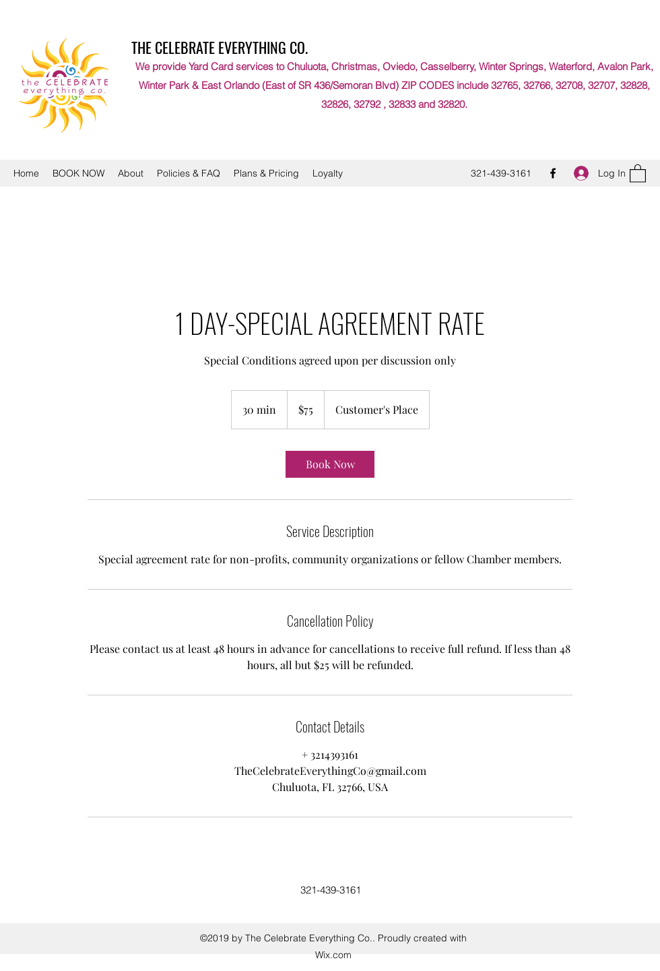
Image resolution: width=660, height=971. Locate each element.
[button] (638, 173)
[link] (330, 464)
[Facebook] (553, 173)
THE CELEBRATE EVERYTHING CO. (219, 47)
